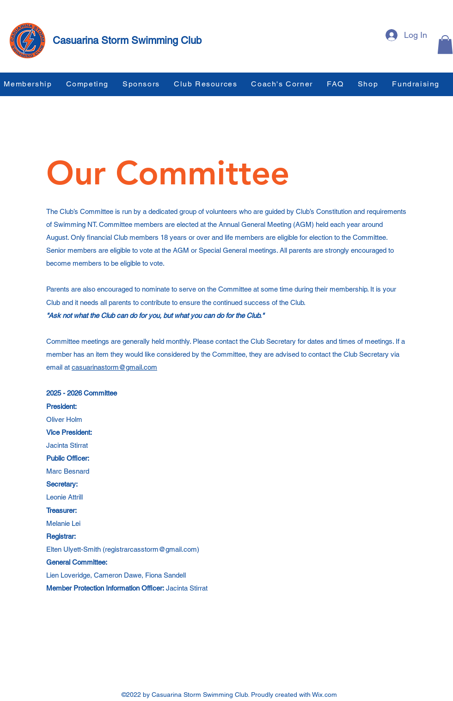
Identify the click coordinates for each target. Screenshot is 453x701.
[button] (445, 44)
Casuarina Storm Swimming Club (127, 40)
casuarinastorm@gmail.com (114, 367)
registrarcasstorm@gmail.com (151, 549)
